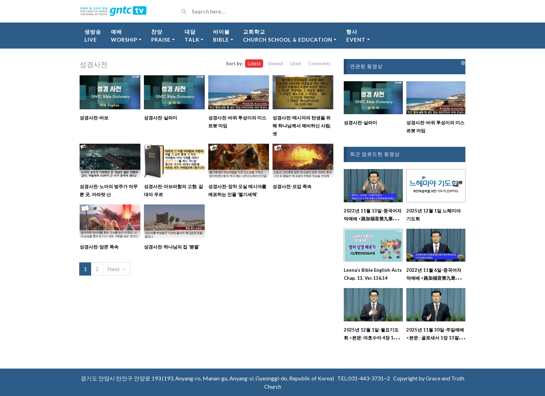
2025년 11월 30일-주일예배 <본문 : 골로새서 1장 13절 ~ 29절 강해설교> (435, 337)
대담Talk (192, 35)
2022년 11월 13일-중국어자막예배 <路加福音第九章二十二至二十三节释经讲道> (373, 218)
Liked (295, 63)
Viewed (275, 63)
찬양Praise (161, 35)
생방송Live (92, 35)
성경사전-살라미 (160, 117)
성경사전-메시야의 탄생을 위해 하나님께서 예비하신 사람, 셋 (301, 125)
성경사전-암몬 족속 (99, 247)
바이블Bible (221, 35)
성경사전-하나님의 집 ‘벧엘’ (172, 247)
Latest (254, 63)
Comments (319, 63)
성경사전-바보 (94, 117)
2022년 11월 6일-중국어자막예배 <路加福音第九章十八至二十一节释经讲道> (435, 278)
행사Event (356, 35)
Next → (116, 269)
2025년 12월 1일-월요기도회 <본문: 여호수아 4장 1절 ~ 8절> (373, 337)
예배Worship (124, 35)
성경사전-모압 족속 (291, 186)
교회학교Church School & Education (287, 35)
